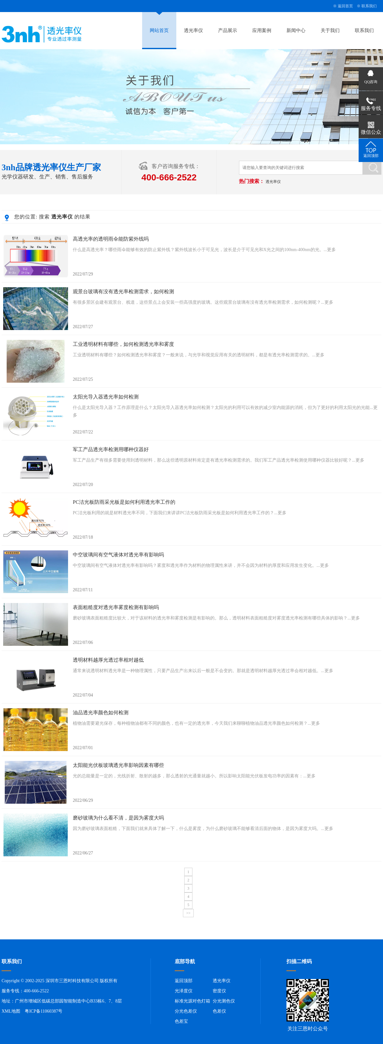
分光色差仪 (186, 1011)
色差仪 (219, 1011)
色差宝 (181, 1021)
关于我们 (330, 30)
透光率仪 (193, 30)
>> (188, 913)
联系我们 (369, 6)
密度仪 (219, 991)
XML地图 (11, 1011)
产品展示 (227, 30)
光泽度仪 (183, 991)
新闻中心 (295, 30)
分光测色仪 (224, 1001)
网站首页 (159, 30)
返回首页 (345, 6)
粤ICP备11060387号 (43, 1011)
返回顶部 (183, 980)
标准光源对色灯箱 (192, 1001)
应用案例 (261, 30)
